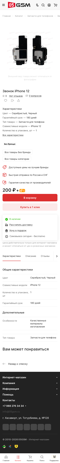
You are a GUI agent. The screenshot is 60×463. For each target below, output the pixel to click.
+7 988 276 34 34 (13, 406)
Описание (30, 256)
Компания (9, 383)
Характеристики (12, 256)
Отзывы (45, 256)
